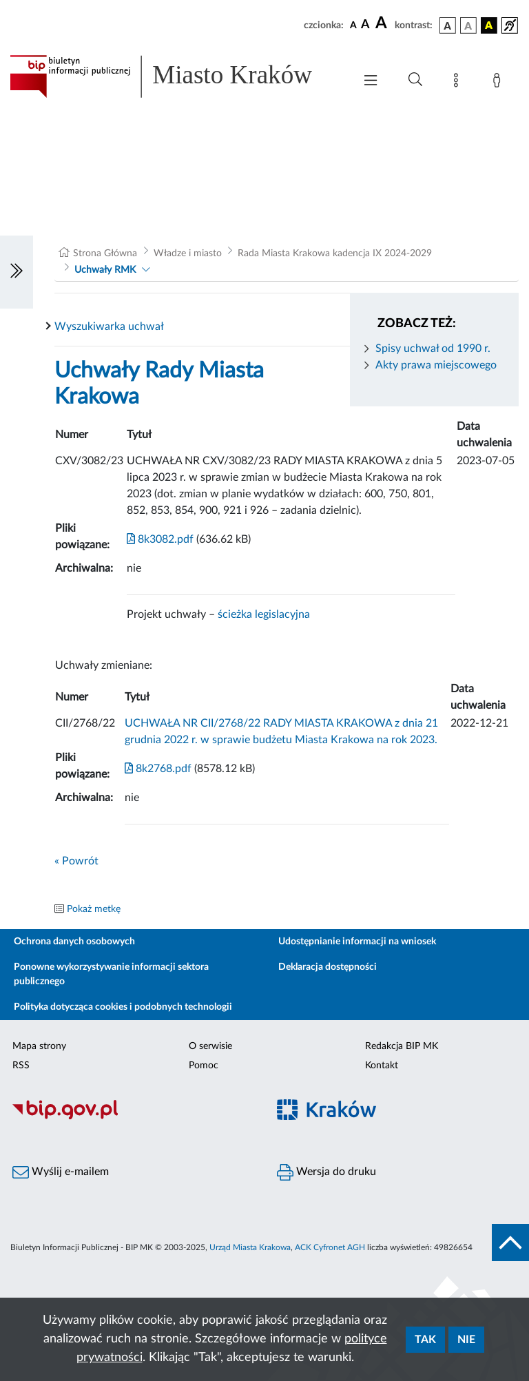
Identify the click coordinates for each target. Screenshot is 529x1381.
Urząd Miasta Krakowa (250, 1247)
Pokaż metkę (94, 909)
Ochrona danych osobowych (74, 941)
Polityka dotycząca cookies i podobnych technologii (123, 1007)
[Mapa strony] (458, 82)
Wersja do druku (326, 1172)
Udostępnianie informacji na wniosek (357, 941)
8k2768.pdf (158, 768)
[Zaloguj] (499, 82)
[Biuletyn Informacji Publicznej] (132, 1118)
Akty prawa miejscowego (436, 365)
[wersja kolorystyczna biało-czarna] (468, 25)
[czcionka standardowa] (353, 25)
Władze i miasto (188, 253)
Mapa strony (39, 1046)
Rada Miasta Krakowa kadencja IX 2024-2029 (335, 253)
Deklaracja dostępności (327, 967)
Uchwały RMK (105, 270)
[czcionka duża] (383, 23)
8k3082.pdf (160, 539)
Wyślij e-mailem (60, 1172)
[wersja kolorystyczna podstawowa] (448, 25)
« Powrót (76, 860)
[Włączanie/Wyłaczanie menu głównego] (370, 81)
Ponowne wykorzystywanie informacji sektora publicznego (111, 974)
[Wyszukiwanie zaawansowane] (415, 80)
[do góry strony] (510, 1242)
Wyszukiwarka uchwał (109, 326)
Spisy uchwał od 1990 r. (432, 348)
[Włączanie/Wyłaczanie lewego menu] (16, 272)
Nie (466, 1339)
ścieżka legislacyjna (264, 614)
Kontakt (381, 1065)
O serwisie (210, 1046)
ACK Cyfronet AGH (330, 1247)
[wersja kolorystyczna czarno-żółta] (489, 25)
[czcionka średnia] (365, 25)
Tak (425, 1339)
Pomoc (203, 1065)
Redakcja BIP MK (401, 1046)
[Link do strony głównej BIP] (175, 76)
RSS (21, 1065)
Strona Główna (105, 253)
